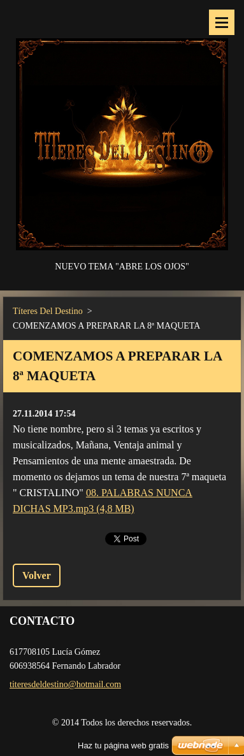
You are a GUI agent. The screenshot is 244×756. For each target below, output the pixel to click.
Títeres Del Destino (48, 311)
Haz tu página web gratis (123, 745)
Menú (221, 22)
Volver (36, 575)
